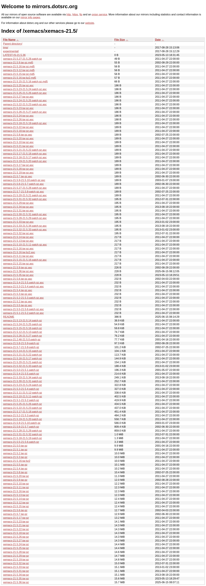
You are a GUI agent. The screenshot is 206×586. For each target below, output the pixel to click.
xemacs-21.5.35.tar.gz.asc (18, 275)
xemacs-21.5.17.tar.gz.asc (18, 165)
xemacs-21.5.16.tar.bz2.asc (19, 252)
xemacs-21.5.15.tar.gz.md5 (19, 74)
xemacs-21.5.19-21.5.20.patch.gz (22, 419)
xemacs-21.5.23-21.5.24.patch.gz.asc (25, 89)
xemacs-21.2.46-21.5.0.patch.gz (21, 339)
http (68, 14)
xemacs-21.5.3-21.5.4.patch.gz (21, 389)
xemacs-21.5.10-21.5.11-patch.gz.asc (25, 244)
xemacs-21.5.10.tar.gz (16, 483)
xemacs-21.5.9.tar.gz (15, 480)
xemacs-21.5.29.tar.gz (16, 555)
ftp (80, 14)
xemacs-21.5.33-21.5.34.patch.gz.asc (25, 225)
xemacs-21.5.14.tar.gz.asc (18, 237)
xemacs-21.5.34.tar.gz (16, 574)
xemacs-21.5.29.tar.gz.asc (18, 203)
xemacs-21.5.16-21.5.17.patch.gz (22, 358)
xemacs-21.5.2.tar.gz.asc (17, 301)
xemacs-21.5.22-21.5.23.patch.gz (22, 408)
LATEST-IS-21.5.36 (14, 55)
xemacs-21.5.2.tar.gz (15, 453)
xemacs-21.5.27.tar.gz (16, 540)
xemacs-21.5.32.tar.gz (16, 563)
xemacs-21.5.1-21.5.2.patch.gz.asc (23, 313)
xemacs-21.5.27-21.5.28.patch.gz (22, 58)
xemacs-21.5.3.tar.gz (15, 457)
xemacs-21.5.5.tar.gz (15, 464)
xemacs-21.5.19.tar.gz (16, 559)
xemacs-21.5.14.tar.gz (16, 498)
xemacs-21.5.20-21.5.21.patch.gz (22, 362)
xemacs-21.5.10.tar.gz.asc (18, 142)
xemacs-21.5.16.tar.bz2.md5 (19, 77)
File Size (119, 39)
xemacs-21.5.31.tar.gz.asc (18, 210)
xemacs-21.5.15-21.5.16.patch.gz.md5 (25, 81)
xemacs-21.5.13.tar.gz (16, 495)
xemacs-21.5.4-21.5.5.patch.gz (21, 373)
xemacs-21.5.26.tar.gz (16, 536)
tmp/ (5, 47)
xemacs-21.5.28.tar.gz (16, 552)
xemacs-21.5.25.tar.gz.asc (18, 85)
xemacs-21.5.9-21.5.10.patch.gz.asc (24, 180)
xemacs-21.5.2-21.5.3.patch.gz (21, 415)
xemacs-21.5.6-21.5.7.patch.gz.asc (23, 184)
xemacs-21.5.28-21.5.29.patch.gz (22, 430)
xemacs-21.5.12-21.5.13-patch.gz (22, 332)
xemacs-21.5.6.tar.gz (15, 510)
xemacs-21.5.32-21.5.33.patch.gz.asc (25, 229)
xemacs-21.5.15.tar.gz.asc (18, 263)
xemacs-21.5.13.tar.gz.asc (18, 241)
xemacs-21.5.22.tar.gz (16, 529)
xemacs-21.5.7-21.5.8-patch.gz (21, 347)
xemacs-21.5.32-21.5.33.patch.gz (22, 366)
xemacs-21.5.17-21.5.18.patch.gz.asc (25, 153)
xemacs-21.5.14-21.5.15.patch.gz (22, 351)
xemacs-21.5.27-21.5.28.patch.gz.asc (25, 187)
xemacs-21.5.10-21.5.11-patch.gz (22, 396)
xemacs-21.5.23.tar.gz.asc (18, 108)
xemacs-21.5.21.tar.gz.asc (18, 146)
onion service (99, 14)
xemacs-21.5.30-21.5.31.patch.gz (22, 381)
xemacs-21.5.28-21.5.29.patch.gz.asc (25, 218)
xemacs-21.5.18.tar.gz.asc (18, 131)
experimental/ (11, 51)
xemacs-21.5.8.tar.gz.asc (17, 134)
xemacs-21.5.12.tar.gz (16, 502)
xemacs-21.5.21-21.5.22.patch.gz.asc (25, 150)
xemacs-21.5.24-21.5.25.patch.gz (22, 324)
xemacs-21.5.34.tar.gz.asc (18, 206)
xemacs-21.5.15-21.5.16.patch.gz (22, 328)
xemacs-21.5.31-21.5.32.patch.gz (22, 434)
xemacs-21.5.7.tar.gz (15, 514)
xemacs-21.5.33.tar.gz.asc (18, 222)
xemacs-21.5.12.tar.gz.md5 (19, 70)
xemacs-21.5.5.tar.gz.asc (17, 305)
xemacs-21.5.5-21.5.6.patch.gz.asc (23, 309)
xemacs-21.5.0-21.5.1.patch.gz (21, 370)
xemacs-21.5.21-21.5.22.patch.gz (22, 354)
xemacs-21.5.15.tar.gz (16, 506)
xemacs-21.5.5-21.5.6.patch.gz (21, 442)
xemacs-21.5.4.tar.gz (15, 468)
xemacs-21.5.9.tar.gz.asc (17, 267)
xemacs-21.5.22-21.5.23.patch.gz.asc (25, 104)
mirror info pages (30, 17)
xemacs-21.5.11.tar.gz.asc (18, 256)
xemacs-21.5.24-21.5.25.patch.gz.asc (25, 100)
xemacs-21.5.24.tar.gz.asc (18, 115)
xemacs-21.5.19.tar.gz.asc (18, 172)
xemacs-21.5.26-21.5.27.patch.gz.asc (25, 112)
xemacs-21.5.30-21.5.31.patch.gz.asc (25, 214)
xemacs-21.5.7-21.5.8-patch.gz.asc (23, 191)
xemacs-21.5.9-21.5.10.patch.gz (21, 423)
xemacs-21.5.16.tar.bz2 (16, 461)
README (8, 316)
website (89, 23)
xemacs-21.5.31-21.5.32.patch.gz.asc (25, 199)
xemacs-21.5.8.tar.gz (15, 472)
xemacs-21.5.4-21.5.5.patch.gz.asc (23, 282)
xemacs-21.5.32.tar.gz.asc (18, 233)
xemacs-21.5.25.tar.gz (16, 548)
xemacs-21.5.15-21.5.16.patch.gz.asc (25, 259)
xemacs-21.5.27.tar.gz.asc (18, 96)
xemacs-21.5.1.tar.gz (15, 449)
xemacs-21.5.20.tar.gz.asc (18, 138)
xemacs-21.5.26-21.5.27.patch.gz (22, 335)
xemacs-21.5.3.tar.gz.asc (17, 294)
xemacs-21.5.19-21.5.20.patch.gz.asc (25, 161)
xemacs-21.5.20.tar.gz (16, 476)
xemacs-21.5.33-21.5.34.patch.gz (22, 377)
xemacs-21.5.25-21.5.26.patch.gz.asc (25, 93)
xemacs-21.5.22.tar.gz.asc (18, 127)
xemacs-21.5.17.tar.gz (16, 517)
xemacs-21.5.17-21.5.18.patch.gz (22, 411)
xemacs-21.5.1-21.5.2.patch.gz (21, 400)
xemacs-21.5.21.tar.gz (16, 525)
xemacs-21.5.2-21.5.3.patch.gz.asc (23, 297)
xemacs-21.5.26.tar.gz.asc (18, 119)
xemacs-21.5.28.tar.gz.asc (18, 169)
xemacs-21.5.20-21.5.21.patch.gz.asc (25, 195)
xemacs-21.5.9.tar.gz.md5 (18, 62)
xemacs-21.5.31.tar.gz (16, 571)
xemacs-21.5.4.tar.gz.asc (17, 290)
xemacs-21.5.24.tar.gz (16, 544)
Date (158, 39)
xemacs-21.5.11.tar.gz (16, 487)
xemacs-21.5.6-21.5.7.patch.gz (21, 426)
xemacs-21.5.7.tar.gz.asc (17, 176)
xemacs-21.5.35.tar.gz (16, 578)
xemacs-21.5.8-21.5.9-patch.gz (21, 343)
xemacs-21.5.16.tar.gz (16, 491)
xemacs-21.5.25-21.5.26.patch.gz (22, 404)
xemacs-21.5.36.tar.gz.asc (18, 271)
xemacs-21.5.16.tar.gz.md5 (19, 66)
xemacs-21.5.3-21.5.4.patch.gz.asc (23, 286)
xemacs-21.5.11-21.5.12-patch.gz (22, 392)
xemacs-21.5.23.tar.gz (16, 521)
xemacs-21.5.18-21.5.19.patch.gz (22, 438)
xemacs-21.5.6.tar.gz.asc (17, 278)
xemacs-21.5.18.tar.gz (16, 533)
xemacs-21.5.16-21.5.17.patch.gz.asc (25, 157)
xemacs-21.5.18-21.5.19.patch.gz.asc (25, 123)
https (75, 14)
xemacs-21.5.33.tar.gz (16, 567)
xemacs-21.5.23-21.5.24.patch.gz (22, 385)
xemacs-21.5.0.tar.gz (15, 445)
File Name (9, 39)
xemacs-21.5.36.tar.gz (16, 582)
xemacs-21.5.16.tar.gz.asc (18, 248)
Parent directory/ (12, 43)
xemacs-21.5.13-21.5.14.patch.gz (22, 320)
